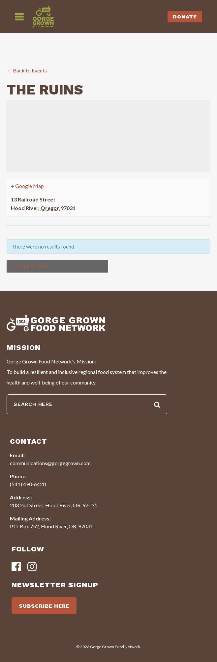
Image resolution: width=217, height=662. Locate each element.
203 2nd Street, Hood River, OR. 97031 (53, 505)
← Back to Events (27, 70)
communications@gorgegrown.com (50, 463)
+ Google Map (27, 186)
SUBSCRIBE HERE (44, 606)
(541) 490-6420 (28, 484)
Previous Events (29, 266)
